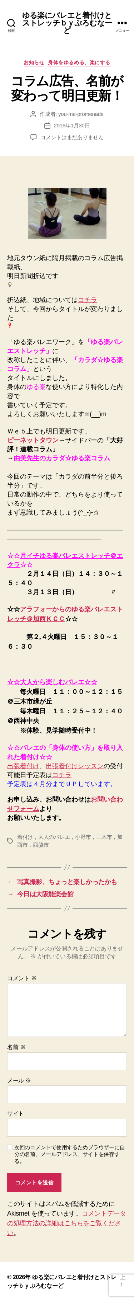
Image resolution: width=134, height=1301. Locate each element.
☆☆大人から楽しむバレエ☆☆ (52, 682)
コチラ (87, 300)
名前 (16, 1047)
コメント (22, 978)
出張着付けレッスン (75, 766)
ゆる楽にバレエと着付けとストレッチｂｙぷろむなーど (67, 22)
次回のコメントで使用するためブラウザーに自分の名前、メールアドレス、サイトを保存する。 (69, 1154)
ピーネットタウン (33, 440)
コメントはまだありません (72, 137)
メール (19, 1080)
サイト (15, 1113)
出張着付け (23, 766)
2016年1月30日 (72, 125)
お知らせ (34, 62)
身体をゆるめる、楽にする (79, 62)
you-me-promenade (81, 114)
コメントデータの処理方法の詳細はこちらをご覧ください (66, 1223)
